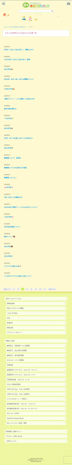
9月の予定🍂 (8, 69)
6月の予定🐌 (8, 128)
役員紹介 (10, 323)
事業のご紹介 (10, 341)
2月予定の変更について (12, 227)
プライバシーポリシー (14, 332)
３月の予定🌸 (9, 217)
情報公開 (10, 328)
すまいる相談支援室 (14, 384)
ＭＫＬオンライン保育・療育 (17, 423)
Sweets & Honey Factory (15, 418)
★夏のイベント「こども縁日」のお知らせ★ (19, 99)
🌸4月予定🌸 (8, 187)
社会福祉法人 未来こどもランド (36, 460)
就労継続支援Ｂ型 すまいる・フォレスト (21, 404)
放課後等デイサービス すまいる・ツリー (21, 375)
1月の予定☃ (8, 256)
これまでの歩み (12, 313)
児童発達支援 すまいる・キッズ (18, 379)
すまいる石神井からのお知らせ (17, 27)
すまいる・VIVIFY (13, 413)
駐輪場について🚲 (10, 177)
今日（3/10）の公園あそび (13, 197)
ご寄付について (11, 441)
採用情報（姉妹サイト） (14, 431)
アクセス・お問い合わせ (14, 436)
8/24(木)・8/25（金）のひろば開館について (19, 79)
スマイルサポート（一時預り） (17, 399)
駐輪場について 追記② (12, 158)
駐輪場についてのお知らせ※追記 (15, 168)
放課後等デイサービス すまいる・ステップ (22, 370)
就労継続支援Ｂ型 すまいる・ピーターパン (22, 408)
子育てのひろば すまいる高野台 (18, 394)
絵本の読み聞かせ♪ (10, 109)
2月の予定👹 (8, 246)
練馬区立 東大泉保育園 (15, 355)
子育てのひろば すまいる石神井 (18, 389)
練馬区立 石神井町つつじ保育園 (18, 346)
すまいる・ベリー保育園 (15, 360)
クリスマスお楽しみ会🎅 (12, 266)
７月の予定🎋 (9, 118)
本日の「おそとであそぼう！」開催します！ (19, 49)
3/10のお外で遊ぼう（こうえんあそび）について (20, 207)
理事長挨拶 (10, 303)
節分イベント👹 (9, 236)
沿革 (8, 318)
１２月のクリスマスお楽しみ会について (17, 276)
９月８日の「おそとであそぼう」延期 (17, 59)
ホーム (6, 27)
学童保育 (10, 365)
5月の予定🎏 (8, 148)
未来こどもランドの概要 (15, 308)
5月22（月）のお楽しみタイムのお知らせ (18, 138)
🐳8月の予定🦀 (9, 89)
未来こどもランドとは (13, 298)
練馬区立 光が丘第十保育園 (17, 350)
